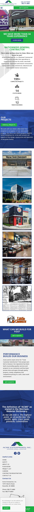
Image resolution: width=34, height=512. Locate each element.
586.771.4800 (25, 3)
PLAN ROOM (6, 466)
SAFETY (4, 462)
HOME (4, 460)
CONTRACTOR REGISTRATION (12, 473)
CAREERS (5, 471)
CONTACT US (6, 475)
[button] (1, 7)
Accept (6, 508)
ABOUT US (5, 464)
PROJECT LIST (6, 469)
